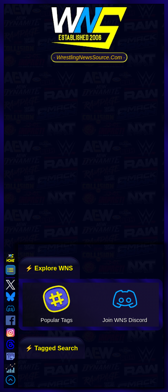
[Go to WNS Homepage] (89, 29)
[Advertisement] (84, 152)
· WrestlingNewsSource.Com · (89, 57)
